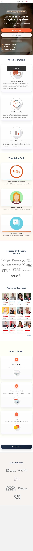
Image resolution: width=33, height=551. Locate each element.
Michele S (12, 328)
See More (29, 335)
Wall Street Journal (16, 497)
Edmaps (22, 488)
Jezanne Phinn (20, 315)
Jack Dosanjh (12, 301)
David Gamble (5, 328)
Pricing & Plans (16, 447)
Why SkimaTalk (16, 35)
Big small (16, 479)
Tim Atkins (27, 301)
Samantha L (20, 301)
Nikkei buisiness (22, 471)
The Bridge (11, 488)
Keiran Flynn (5, 315)
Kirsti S (26, 328)
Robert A (4, 301)
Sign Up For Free (16, 30)
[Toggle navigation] (30, 1)
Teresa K (11, 315)
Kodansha (11, 471)
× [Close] (25, 67)
